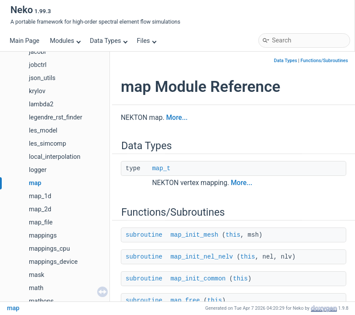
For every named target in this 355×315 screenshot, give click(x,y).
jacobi (37, 52)
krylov (37, 91)
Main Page (24, 41)
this (232, 234)
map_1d (40, 196)
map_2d (40, 209)
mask (36, 275)
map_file (41, 222)
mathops (41, 301)
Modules (65, 41)
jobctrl (37, 65)
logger (37, 170)
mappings (43, 235)
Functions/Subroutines (324, 60)
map (35, 183)
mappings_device (53, 262)
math (36, 288)
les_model (43, 130)
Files (146, 41)
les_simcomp (47, 143)
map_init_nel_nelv (201, 256)
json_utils (42, 78)
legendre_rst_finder (55, 117)
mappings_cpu (49, 248)
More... (176, 118)
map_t (161, 168)
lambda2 (41, 104)
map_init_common (197, 278)
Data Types (109, 41)
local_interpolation (55, 157)
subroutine (144, 234)
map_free (185, 300)
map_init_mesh (194, 234)
